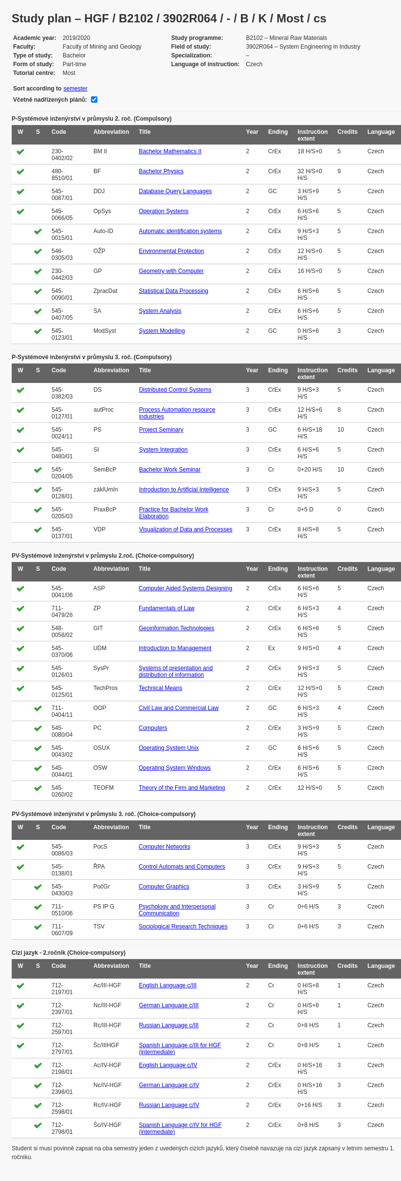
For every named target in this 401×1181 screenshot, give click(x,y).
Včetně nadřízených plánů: (50, 99)
